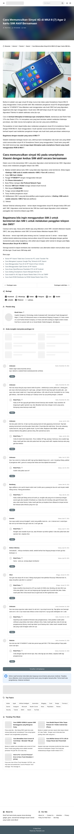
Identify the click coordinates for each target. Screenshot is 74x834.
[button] (29, 300)
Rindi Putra (8, 27)
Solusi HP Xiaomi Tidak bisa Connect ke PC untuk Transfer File (26, 258)
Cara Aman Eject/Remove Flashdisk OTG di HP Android (24, 269)
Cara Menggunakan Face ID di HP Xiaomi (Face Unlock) (24, 264)
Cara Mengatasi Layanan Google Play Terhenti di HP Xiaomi (25, 261)
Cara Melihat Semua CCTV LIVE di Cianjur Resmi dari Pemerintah (57, 740)
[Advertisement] (37, 786)
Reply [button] (12, 376)
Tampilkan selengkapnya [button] (37, 669)
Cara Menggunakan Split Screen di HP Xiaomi (21, 266)
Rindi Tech (38, 828)
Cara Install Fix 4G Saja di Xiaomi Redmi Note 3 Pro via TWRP (26, 274)
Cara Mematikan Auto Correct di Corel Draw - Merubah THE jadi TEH (23, 741)
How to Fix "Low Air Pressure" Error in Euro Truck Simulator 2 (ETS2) (23, 757)
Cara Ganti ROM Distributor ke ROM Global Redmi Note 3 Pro (26, 277)
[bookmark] (70, 3)
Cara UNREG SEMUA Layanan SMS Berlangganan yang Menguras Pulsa (24, 725)
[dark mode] (67, 3)
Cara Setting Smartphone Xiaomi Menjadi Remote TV (23, 272)
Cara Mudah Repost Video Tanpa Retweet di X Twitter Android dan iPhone (56, 725)
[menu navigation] (4, 3)
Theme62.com (40, 831)
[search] (62, 3)
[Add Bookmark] (23, 27)
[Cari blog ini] (52, 3)
